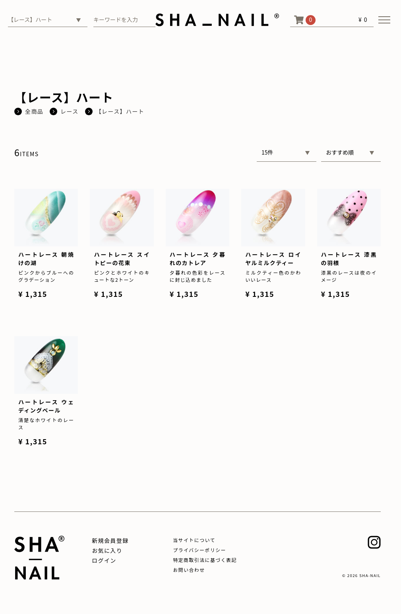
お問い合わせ (189, 569)
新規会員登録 (110, 540)
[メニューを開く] (384, 20)
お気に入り (107, 550)
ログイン (104, 560)
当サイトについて (194, 540)
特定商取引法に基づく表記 (205, 559)
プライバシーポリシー (199, 549)
